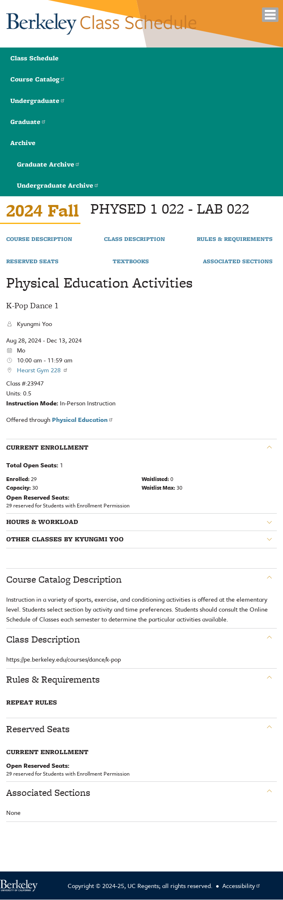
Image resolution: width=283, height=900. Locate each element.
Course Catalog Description (64, 579)
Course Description (39, 239)
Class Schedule (34, 58)
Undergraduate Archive (58, 185)
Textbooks (131, 261)
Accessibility (241, 885)
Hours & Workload (42, 522)
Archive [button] (22, 142)
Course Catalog (37, 79)
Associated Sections (238, 261)
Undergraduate (37, 100)
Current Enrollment (47, 447)
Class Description (134, 239)
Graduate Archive (48, 164)
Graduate (28, 121)
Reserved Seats (32, 261)
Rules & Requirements (235, 239)
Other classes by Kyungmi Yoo (65, 539)
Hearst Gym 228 (42, 369)
